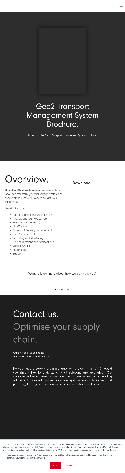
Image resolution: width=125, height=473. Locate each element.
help (86, 273)
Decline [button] (69, 465)
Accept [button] (56, 465)
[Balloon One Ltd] (62, 414)
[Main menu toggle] (121, 5)
